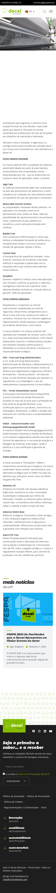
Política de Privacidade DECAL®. (34, 774)
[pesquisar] (44, 11)
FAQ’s (44, 807)
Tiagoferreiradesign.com (15, 879)
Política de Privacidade (38, 796)
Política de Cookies (13, 801)
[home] (12, 11)
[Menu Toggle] (51, 11)
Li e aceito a (27, 774)
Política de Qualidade (13, 796)
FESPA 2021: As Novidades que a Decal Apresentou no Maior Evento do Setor (27, 638)
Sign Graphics (17, 646)
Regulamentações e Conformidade (21, 807)
